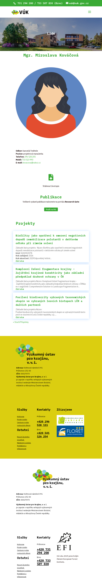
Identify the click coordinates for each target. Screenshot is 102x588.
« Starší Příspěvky (21, 322)
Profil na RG (51, 209)
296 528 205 (30, 157)
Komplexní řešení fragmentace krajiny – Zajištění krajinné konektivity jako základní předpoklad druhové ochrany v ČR (50, 272)
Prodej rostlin (22, 419)
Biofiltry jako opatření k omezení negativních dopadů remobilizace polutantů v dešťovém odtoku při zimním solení (50, 239)
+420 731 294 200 (44, 551)
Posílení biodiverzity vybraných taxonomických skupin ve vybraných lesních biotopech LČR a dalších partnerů (50, 301)
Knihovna (20, 416)
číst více (20, 261)
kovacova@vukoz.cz (32, 162)
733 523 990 (27, 159)
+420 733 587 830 (44, 562)
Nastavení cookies (24, 443)
